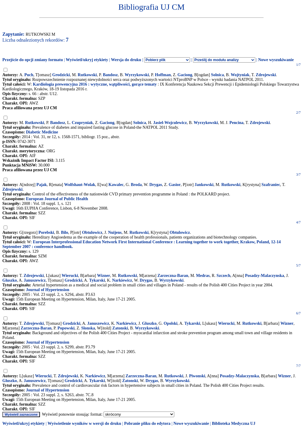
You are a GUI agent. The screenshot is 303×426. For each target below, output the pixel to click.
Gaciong (185, 75)
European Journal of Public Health (57, 199)
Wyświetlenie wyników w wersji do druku (84, 423)
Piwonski (197, 376)
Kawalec (116, 184)
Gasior (174, 184)
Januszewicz (35, 280)
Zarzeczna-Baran (172, 275)
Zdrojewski (266, 75)
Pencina (236, 122)
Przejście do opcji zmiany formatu (32, 60)
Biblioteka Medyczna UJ (233, 423)
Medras (203, 275)
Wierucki (70, 275)
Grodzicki (61, 75)
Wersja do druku (126, 60)
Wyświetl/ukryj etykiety (87, 60)
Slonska (88, 328)
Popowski (66, 328)
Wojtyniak (240, 75)
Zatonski (120, 328)
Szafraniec (271, 184)
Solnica (217, 75)
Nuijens (115, 232)
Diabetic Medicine (42, 132)
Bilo (64, 232)
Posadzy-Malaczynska (264, 275)
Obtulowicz (92, 232)
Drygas (155, 184)
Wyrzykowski (137, 75)
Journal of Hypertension (47, 290)
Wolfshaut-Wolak (79, 184)
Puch (28, 75)
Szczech (224, 275)
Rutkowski (87, 75)
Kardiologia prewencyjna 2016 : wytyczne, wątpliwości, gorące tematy (95, 84)
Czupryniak (82, 122)
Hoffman (163, 75)
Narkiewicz (122, 280)
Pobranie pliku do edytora (147, 423)
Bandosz (110, 75)
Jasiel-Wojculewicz (170, 122)
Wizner (103, 275)
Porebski (46, 232)
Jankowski (204, 184)
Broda (136, 184)
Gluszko (9, 280)
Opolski (171, 323)
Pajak (41, 184)
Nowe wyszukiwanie (276, 60)
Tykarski (97, 280)
